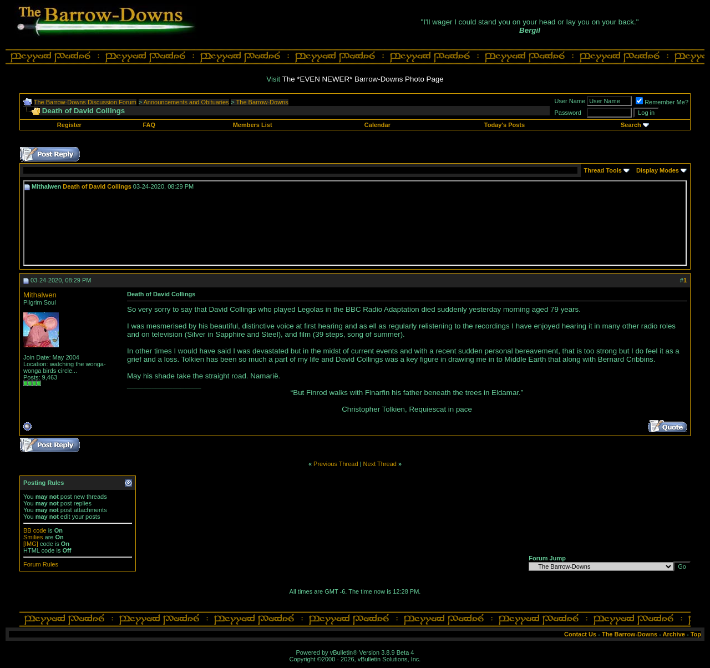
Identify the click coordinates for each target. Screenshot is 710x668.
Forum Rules (40, 564)
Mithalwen (40, 295)
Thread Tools (603, 170)
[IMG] (30, 543)
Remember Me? (662, 102)
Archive (674, 634)
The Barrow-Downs (262, 102)
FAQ (149, 125)
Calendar (377, 125)
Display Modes (657, 170)
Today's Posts (504, 125)
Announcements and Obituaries (186, 102)
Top (696, 634)
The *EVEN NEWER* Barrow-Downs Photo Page (363, 79)
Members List (252, 125)
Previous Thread (335, 463)
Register (69, 125)
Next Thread (380, 463)
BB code (35, 530)
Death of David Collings (97, 186)
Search (631, 125)
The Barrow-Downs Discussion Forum (85, 102)
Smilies (33, 537)
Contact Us (580, 634)
